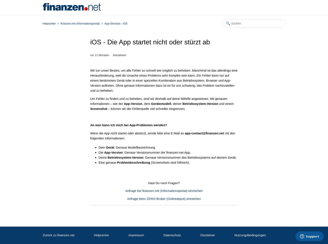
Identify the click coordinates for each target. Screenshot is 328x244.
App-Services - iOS (116, 23)
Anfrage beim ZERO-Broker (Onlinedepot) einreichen (164, 198)
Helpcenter (49, 23)
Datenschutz (172, 235)
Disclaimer (207, 235)
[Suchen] (254, 23)
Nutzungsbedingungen (250, 235)
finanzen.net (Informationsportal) (80, 23)
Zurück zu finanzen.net (58, 235)
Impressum (136, 235)
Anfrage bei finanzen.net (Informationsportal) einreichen (164, 191)
